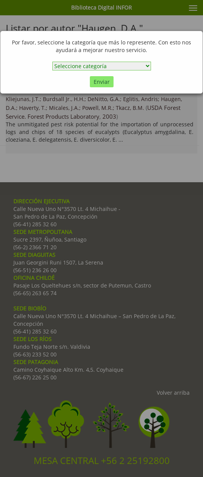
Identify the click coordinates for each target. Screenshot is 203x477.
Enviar (102, 81)
